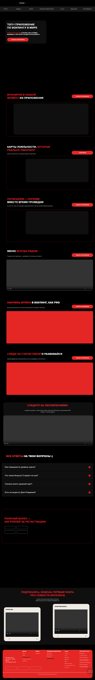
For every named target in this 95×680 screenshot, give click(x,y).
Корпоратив (49, 656)
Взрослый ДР (49, 655)
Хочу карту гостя (26, 657)
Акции (24, 655)
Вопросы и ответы (68, 663)
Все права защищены (83, 666)
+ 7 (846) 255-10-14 (83, 655)
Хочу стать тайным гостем (70, 665)
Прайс (24, 653)
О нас (66, 655)
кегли (24, 651)
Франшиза (67, 657)
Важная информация (83, 664)
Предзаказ (38, 653)
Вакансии (66, 659)
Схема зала (67, 667)
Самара (22, 3)
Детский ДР (49, 653)
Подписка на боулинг (27, 659)
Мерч (66, 661)
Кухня (37, 651)
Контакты (66, 653)
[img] (88, 3)
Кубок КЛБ (25, 661)
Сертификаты (50, 658)
